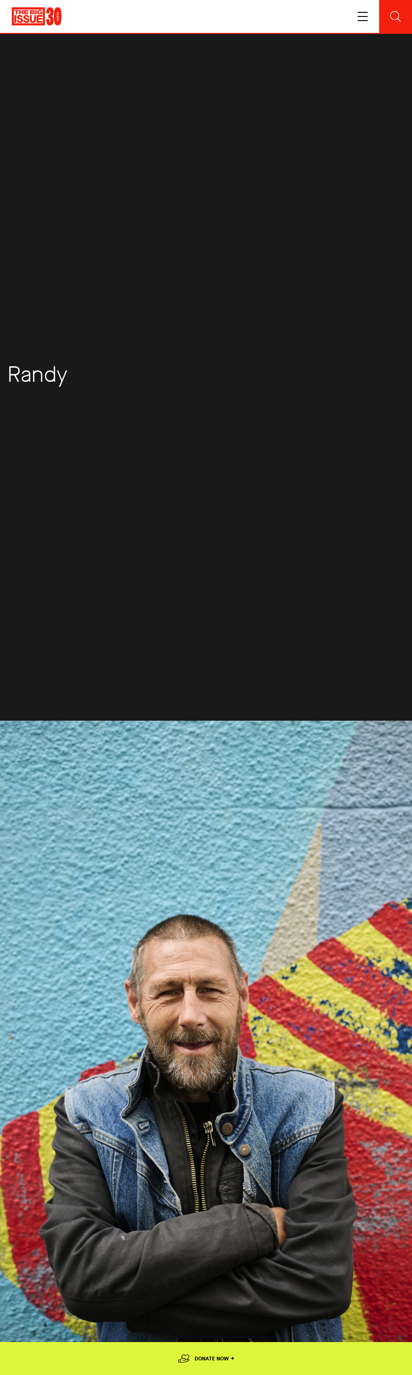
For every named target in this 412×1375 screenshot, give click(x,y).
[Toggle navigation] (362, 16)
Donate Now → (214, 1358)
